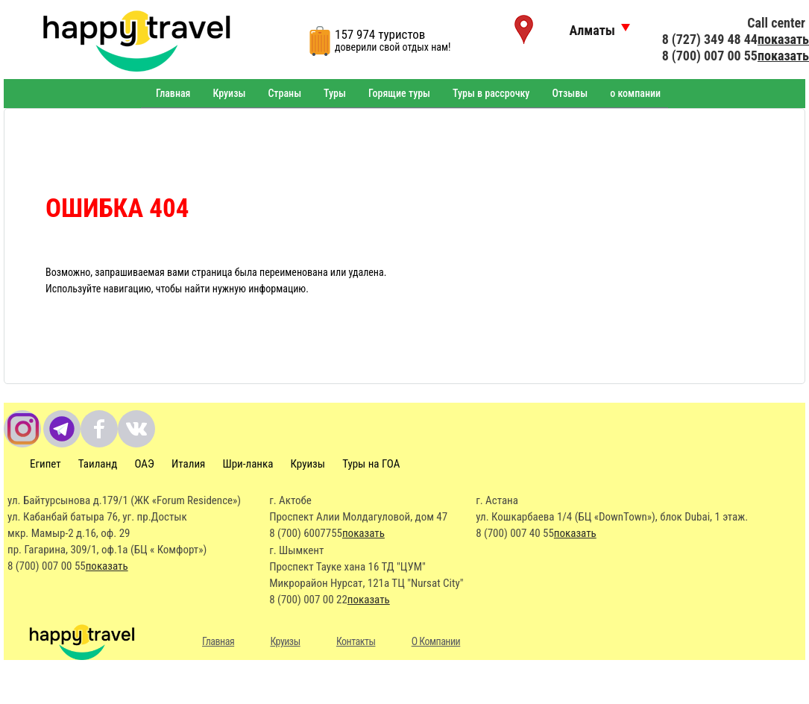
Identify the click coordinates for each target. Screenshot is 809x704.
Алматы (592, 30)
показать (783, 39)
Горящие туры (399, 93)
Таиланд (97, 464)
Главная (173, 93)
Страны (284, 93)
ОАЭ (144, 464)
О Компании (436, 641)
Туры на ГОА (371, 464)
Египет (45, 464)
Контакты (356, 641)
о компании (635, 93)
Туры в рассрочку (491, 93)
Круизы (229, 93)
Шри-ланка (248, 464)
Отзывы (570, 93)
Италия (188, 464)
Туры (335, 93)
